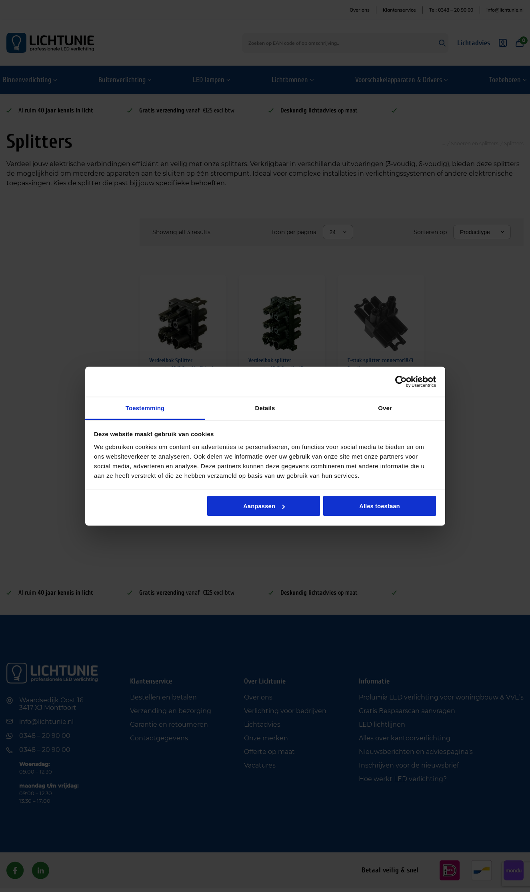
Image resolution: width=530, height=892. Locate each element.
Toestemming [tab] (145, 407)
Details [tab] (265, 407)
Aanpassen (264, 506)
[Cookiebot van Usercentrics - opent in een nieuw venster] (401, 382)
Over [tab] (385, 407)
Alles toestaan (379, 506)
